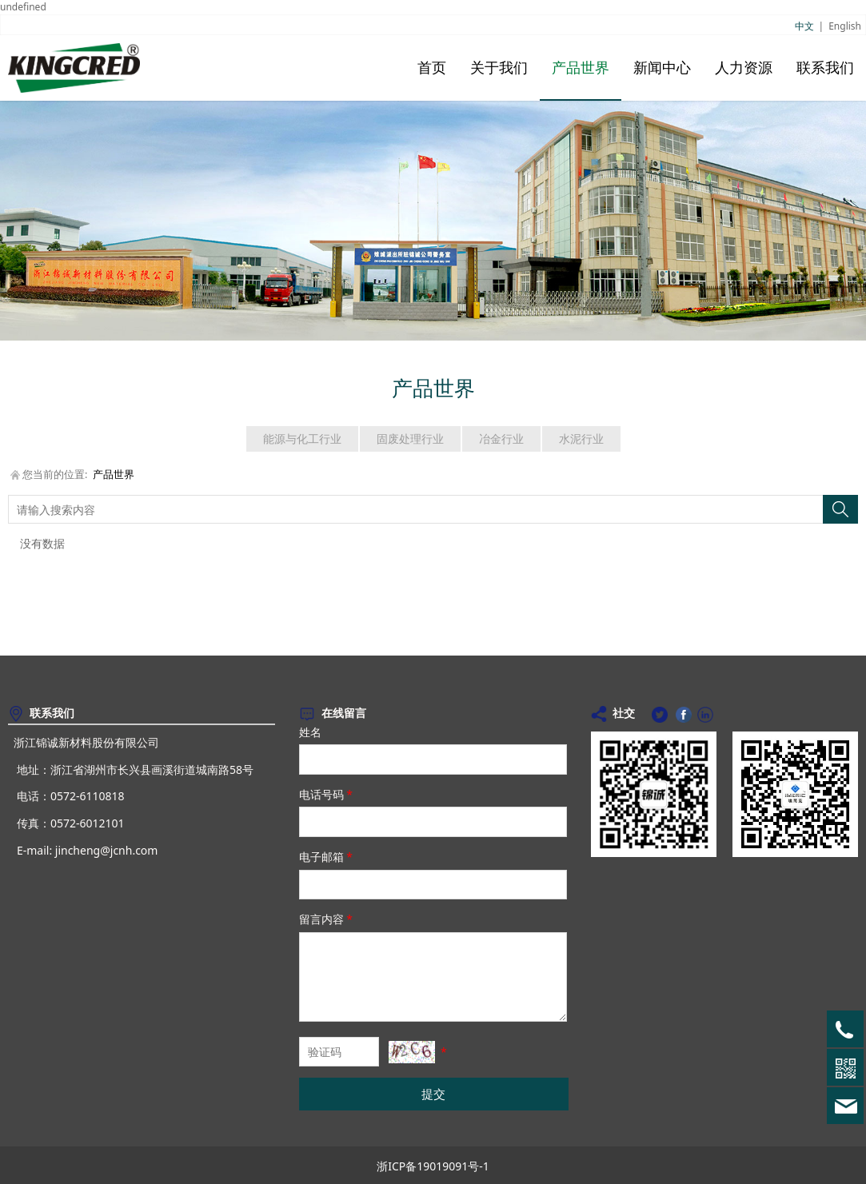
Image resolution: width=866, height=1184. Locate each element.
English (844, 26)
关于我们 (499, 68)
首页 (431, 68)
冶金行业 (501, 438)
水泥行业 (581, 438)
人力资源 (743, 68)
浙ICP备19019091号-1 (433, 1166)
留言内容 (327, 919)
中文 (804, 26)
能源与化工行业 (302, 438)
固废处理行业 (410, 438)
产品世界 (580, 68)
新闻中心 (662, 68)
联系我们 (825, 68)
